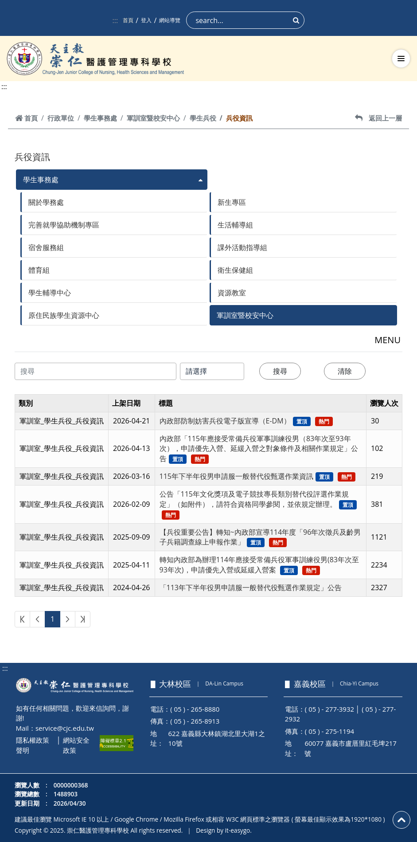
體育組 (39, 270)
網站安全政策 (76, 745)
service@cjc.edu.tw (64, 728)
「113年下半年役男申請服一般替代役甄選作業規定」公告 (251, 587)
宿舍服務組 (46, 247)
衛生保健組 (235, 270)
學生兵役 (203, 118)
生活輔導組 (235, 225)
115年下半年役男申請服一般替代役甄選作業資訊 (236, 476)
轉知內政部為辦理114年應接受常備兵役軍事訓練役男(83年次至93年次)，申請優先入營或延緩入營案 (259, 565)
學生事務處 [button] (40, 179)
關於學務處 (46, 202)
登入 (146, 20)
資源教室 (232, 293)
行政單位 (60, 118)
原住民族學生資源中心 (63, 315)
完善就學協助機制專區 (63, 225)
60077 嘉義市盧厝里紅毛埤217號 (350, 748)
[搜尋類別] (212, 371)
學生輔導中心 (49, 293)
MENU (387, 340)
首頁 (128, 20)
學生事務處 (100, 118)
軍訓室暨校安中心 (153, 118)
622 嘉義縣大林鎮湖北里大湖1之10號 (216, 738)
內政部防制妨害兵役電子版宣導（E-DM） (225, 421)
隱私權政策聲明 (32, 745)
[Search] (245, 20)
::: (115, 20)
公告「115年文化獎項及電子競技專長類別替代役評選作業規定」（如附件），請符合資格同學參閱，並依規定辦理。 (254, 499)
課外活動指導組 (242, 247)
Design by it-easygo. (224, 830)
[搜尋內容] (95, 371)
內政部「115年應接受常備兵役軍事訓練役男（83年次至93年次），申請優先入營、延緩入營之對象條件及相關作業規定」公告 (259, 449)
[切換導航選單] (401, 58)
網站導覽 (169, 20)
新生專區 (232, 202)
